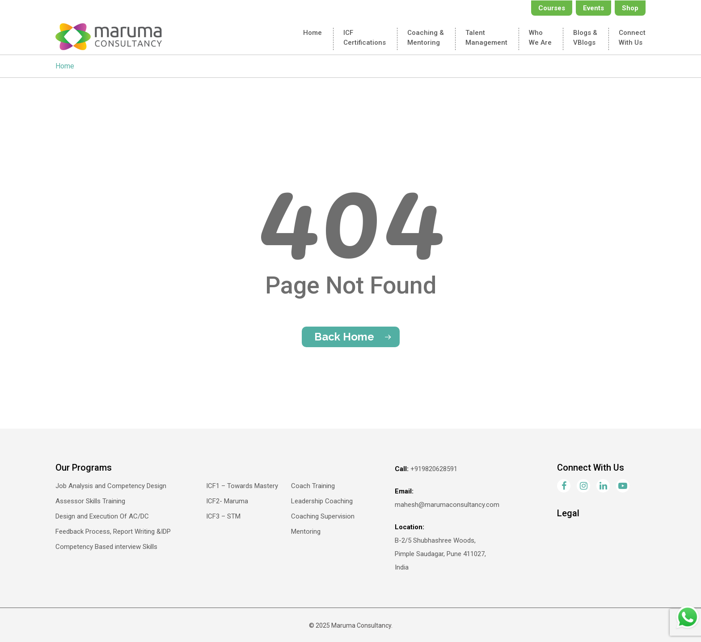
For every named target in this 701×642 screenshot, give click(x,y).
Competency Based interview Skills (106, 547)
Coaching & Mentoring (425, 38)
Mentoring (306, 531)
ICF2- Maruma (227, 501)
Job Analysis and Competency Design (110, 486)
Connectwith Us (632, 38)
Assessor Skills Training (90, 501)
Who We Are (540, 38)
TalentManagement (486, 38)
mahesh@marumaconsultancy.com (447, 505)
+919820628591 (433, 469)
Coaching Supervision (323, 516)
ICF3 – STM (223, 516)
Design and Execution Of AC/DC (102, 516)
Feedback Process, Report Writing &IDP (113, 531)
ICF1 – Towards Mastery (242, 486)
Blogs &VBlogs (585, 38)
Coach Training (313, 486)
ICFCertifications (364, 38)
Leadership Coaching (322, 501)
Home (312, 33)
